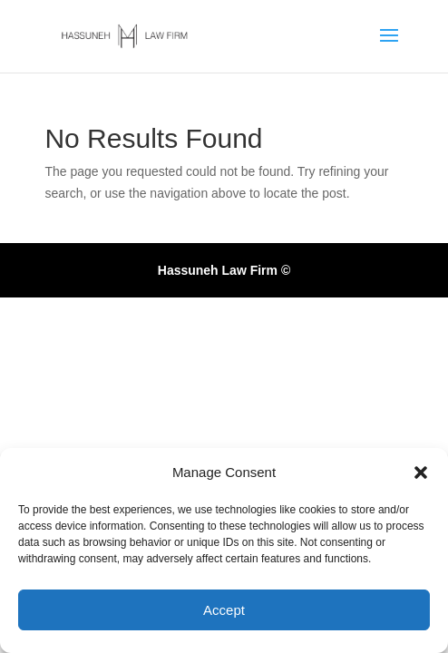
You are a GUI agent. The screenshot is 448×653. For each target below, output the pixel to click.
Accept (224, 610)
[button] (421, 472)
